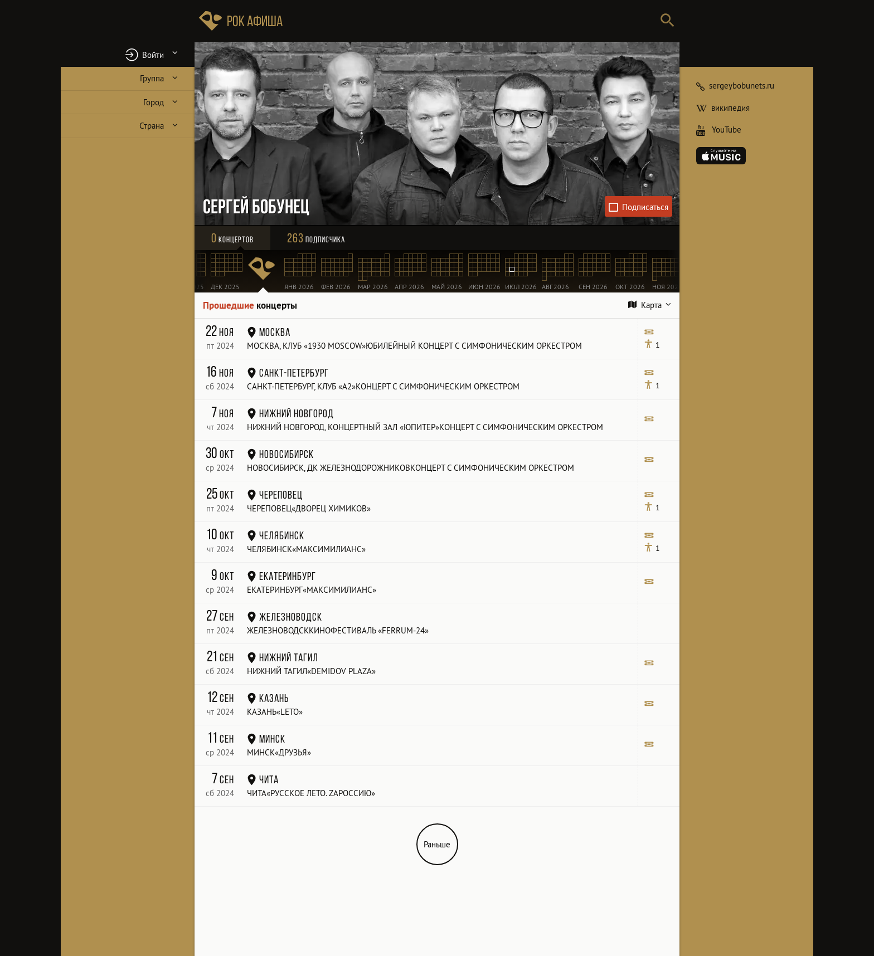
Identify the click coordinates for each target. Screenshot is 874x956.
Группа (152, 78)
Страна (151, 125)
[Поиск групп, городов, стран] (470, 20)
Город (153, 102)
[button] (128, 54)
